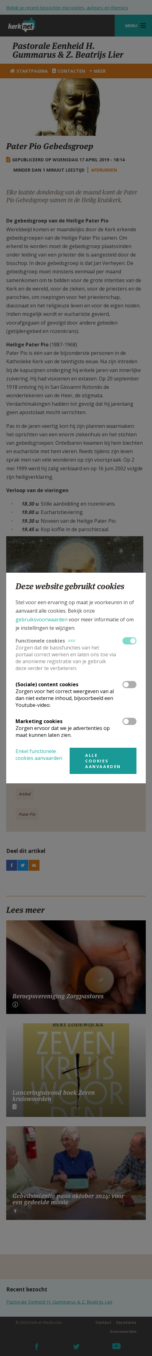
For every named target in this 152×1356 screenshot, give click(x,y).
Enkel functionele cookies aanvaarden (39, 754)
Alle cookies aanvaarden (103, 760)
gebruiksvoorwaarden (41, 619)
